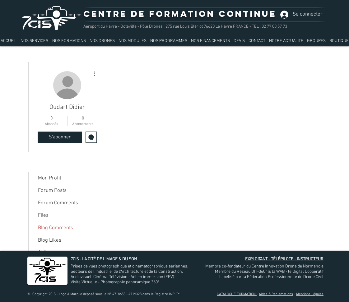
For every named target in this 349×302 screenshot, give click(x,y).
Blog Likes (49, 240)
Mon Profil (49, 178)
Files (43, 215)
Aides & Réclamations (276, 294)
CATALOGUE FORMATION (237, 294)
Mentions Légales (309, 294)
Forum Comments (58, 203)
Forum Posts (52, 191)
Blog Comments (55, 228)
